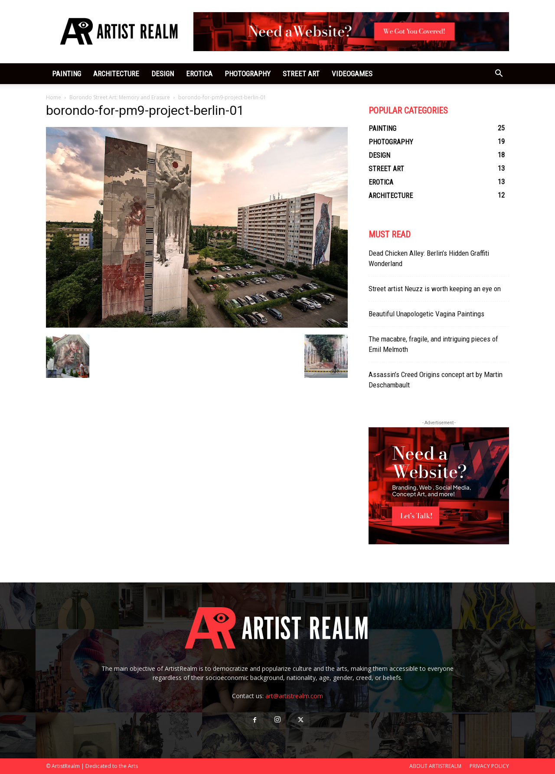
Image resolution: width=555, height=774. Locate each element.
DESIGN (162, 73)
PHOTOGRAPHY (248, 73)
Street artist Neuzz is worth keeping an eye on (435, 288)
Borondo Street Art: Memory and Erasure (119, 97)
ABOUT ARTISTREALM (435, 766)
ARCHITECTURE (116, 73)
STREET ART (301, 73)
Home (53, 97)
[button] (498, 74)
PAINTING (66, 73)
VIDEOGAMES (352, 73)
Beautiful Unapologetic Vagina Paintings (426, 313)
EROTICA (199, 73)
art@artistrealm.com (294, 696)
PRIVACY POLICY (489, 766)
